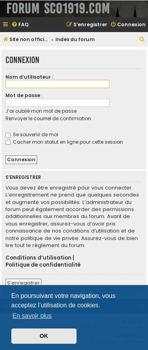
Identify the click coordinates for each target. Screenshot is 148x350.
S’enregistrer (23, 283)
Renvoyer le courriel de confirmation (48, 118)
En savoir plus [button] (32, 315)
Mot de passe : (24, 95)
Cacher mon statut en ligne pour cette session (64, 142)
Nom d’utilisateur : (29, 77)
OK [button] (44, 336)
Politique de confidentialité (42, 265)
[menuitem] (20, 25)
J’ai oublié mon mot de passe (41, 111)
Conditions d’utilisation (38, 258)
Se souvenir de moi (31, 134)
